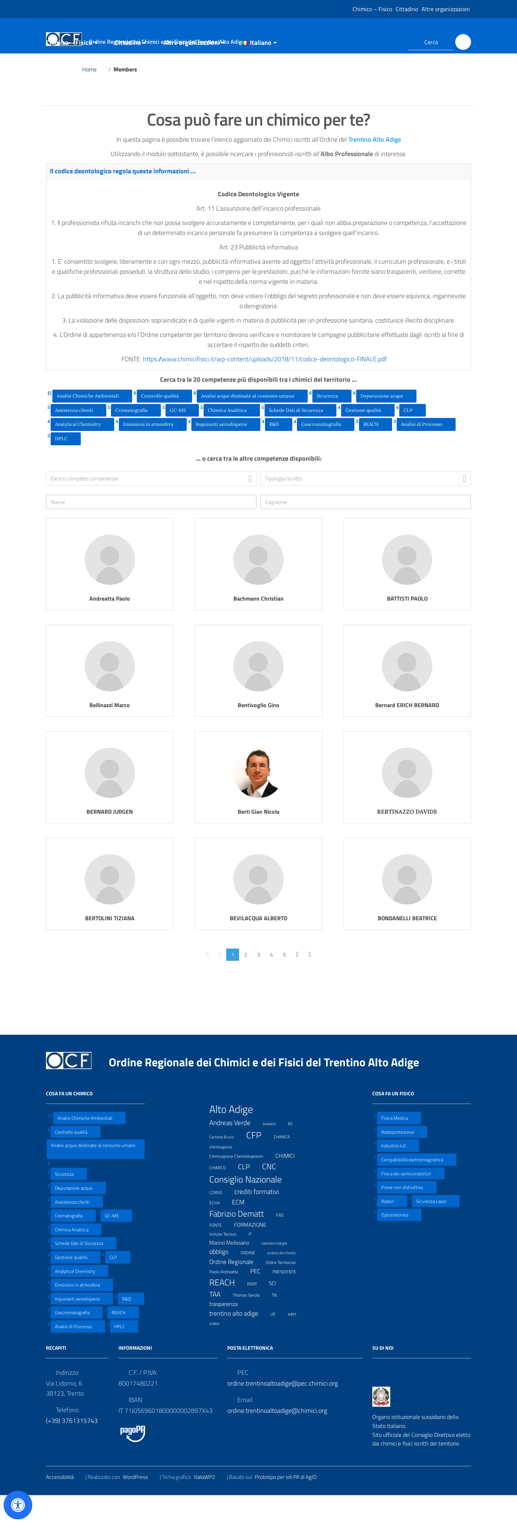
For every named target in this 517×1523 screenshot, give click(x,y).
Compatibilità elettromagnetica (416, 1186)
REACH (375, 450)
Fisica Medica (399, 1144)
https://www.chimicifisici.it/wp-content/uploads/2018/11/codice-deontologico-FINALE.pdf (269, 386)
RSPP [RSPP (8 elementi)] (256, 1310)
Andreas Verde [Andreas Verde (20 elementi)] (234, 1149)
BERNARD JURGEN (110, 838)
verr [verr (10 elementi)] (297, 1340)
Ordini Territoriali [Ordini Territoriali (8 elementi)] (285, 1289)
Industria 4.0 (398, 1172)
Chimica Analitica (232, 436)
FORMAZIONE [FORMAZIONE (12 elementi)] (254, 1251)
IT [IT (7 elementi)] (254, 1260)
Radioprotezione (402, 1158)
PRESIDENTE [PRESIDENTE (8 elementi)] (289, 1298)
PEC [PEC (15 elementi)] (259, 1297)
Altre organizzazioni (445, 9)
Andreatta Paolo (109, 625)
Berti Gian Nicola (258, 838)
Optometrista (399, 1241)
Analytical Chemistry (82, 450)
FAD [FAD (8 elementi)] (284, 1241)
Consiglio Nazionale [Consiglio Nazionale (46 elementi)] (250, 1206)
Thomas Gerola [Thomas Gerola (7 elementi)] (251, 1321)
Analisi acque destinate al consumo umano (252, 422)
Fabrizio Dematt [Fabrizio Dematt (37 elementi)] (241, 1240)
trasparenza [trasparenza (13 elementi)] (228, 1330)
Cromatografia (136, 436)
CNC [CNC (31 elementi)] (273, 1193)
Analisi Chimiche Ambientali (92, 422)
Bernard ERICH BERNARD (407, 732)
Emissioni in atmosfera (152, 450)
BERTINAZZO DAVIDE (407, 838)
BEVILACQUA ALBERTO (258, 945)
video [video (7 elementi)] (218, 1349)
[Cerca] (463, 42)
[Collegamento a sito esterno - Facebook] (381, 42)
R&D (278, 450)
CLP (412, 436)
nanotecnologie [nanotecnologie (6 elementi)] (278, 1269)
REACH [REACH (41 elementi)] (226, 1309)
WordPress (140, 1504)
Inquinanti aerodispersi (226, 450)
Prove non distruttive (406, 1214)
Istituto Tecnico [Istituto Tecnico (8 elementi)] (227, 1260)
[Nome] (151, 529)
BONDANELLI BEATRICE (407, 945)
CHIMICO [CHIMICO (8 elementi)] (222, 1194)
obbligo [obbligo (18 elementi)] (223, 1278)
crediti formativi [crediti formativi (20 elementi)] (261, 1218)
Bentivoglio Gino (258, 732)
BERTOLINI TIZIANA (110, 945)
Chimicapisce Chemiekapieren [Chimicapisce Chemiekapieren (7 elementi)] (240, 1182)
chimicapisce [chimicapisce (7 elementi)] (225, 1173)
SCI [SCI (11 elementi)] (277, 1310)
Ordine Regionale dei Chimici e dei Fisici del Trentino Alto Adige (269, 1088)
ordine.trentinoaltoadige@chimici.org (277, 1437)
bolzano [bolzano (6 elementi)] (274, 1149)
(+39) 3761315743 (72, 1447)
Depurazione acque (386, 422)
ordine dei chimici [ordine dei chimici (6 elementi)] (286, 1279)
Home (94, 96)
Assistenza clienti (78, 436)
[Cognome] (365, 529)
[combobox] (151, 505)
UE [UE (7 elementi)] (277, 1340)
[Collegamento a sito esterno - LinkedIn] (394, 42)
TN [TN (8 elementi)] (279, 1321)
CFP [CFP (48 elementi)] (258, 1162)
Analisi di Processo (426, 450)
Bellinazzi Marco (109, 732)
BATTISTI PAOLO (407, 625)
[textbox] (153, 505)
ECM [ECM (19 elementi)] (242, 1229)
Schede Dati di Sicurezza (300, 436)
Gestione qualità (367, 436)
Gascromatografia (325, 450)
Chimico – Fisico (372, 9)
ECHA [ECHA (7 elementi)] (219, 1229)
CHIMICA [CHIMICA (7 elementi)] (286, 1163)
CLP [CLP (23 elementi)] (248, 1193)
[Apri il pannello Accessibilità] (18, 1505)
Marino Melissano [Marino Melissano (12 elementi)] (233, 1269)
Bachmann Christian (258, 625)
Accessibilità (64, 1504)
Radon (392, 1228)
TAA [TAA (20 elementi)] (219, 1321)
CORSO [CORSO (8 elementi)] (220, 1219)
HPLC (65, 465)
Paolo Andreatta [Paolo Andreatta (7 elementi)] (228, 1298)
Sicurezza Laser (435, 1228)
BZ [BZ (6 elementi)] (295, 1149)
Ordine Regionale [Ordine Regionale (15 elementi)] (235, 1288)
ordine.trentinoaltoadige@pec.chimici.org (282, 1410)
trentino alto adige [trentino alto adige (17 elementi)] (238, 1340)
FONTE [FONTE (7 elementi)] (220, 1251)
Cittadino (407, 9)
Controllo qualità (164, 422)
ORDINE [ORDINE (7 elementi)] (252, 1279)
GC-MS (182, 436)
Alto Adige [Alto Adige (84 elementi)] (235, 1136)
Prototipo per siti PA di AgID (290, 1504)
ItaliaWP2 (209, 1504)
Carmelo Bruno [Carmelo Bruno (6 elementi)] (226, 1163)
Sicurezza (332, 422)
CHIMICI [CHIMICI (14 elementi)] (289, 1182)
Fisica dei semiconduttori (410, 1200)
